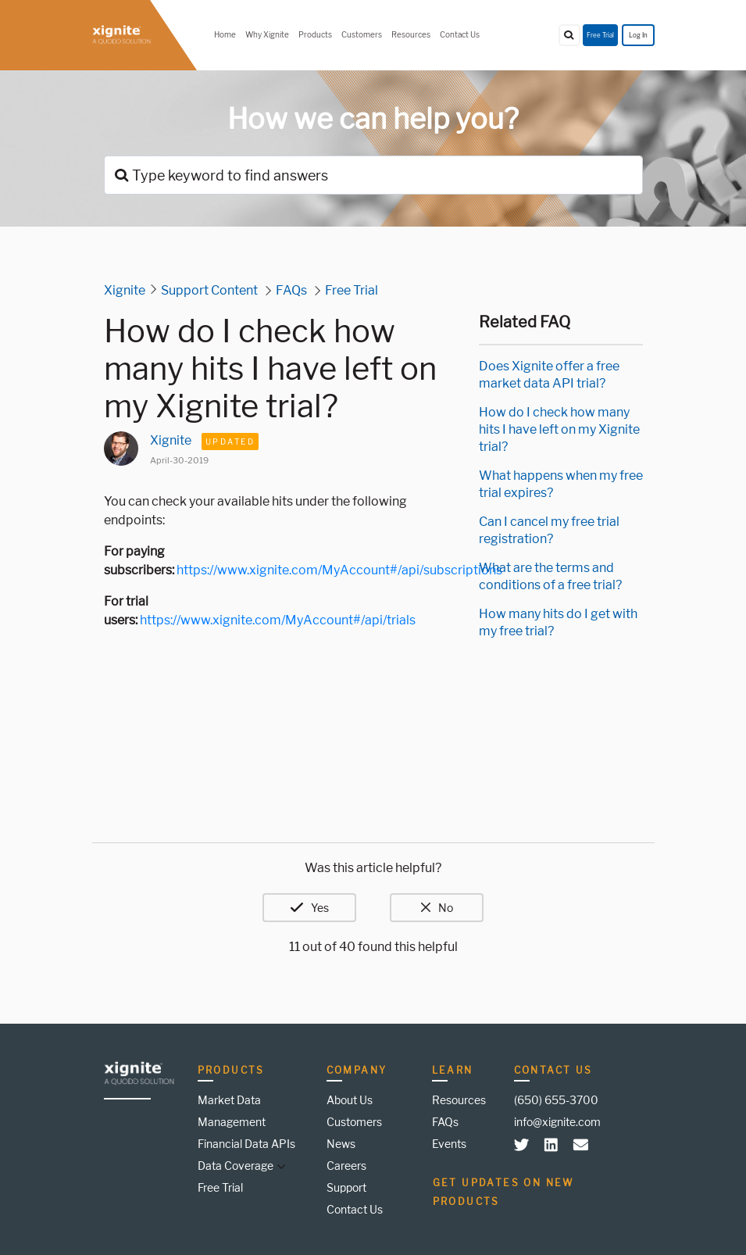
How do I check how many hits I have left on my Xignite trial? (559, 429)
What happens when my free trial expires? (561, 484)
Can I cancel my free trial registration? (549, 530)
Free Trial (600, 35)
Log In (638, 35)
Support (346, 1187)
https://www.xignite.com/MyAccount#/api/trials (278, 620)
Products (315, 34)
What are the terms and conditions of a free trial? (550, 576)
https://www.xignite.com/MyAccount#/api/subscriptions (339, 570)
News (341, 1143)
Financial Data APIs (246, 1143)
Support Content (209, 290)
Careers (346, 1165)
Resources (410, 34)
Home (225, 34)
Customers (361, 34)
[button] (279, 1165)
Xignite (124, 290)
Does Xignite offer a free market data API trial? (549, 375)
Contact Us (460, 34)
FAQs (291, 290)
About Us (350, 1100)
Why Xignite (267, 34)
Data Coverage (235, 1165)
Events (449, 1143)
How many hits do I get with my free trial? (558, 622)
